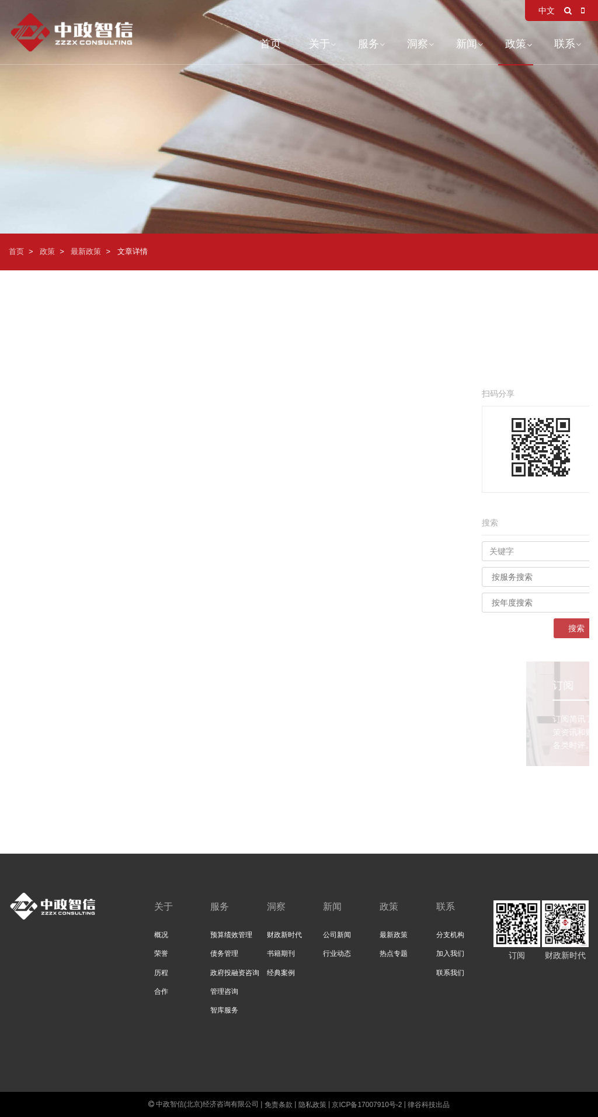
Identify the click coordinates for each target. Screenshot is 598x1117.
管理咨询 (224, 991)
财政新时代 (284, 935)
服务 (368, 44)
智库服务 (224, 1010)
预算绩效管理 (231, 935)
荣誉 (161, 953)
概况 (161, 935)
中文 (546, 10)
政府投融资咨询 (234, 973)
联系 (564, 44)
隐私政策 (312, 1105)
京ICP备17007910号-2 (367, 1105)
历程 (161, 973)
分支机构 (450, 935)
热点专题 (394, 953)
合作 (161, 991)
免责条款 (279, 1105)
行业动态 (337, 953)
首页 (270, 44)
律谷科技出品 (429, 1105)
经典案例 (281, 973)
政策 (515, 44)
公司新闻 (337, 935)
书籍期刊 (281, 953)
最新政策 (86, 251)
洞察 (417, 44)
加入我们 (450, 953)
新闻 (466, 44)
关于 (319, 44)
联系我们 (450, 973)
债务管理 (224, 953)
